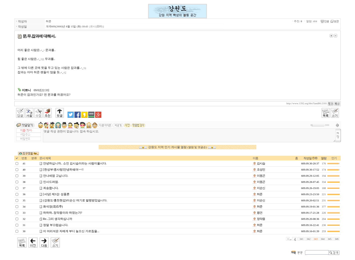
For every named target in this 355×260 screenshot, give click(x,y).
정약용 (259, 219)
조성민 (259, 169)
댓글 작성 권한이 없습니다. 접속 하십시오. (189, 135)
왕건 (257, 212)
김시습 (259, 163)
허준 (48, 21)
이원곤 (259, 175)
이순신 (259, 188)
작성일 (307, 158)
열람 (323, 158)
